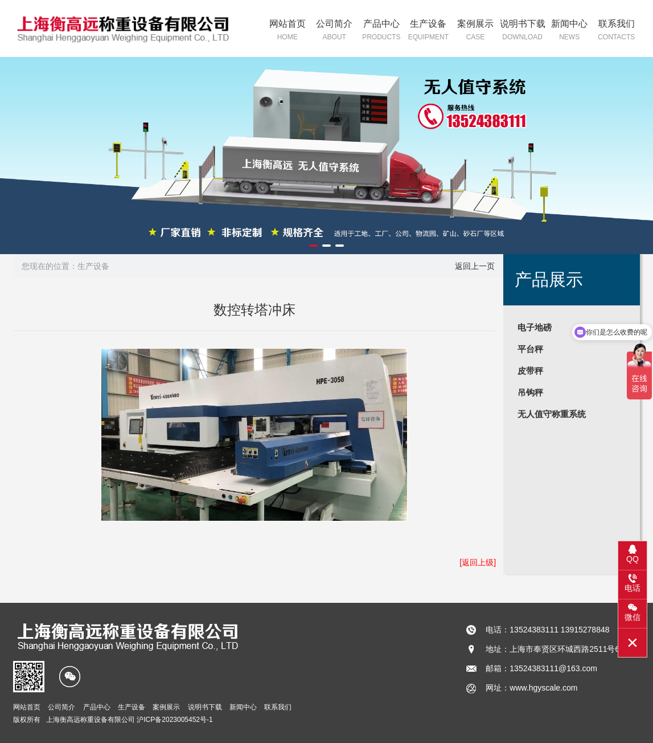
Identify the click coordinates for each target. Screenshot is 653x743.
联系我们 (616, 31)
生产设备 (428, 31)
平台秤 (530, 349)
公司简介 (334, 31)
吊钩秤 (530, 392)
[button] (313, 245)
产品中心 (381, 31)
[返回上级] (477, 562)
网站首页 (287, 31)
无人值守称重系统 (552, 414)
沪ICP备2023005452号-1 (174, 720)
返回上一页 (475, 266)
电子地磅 (535, 327)
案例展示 (475, 31)
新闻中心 (569, 31)
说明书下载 (522, 31)
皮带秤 (530, 370)
